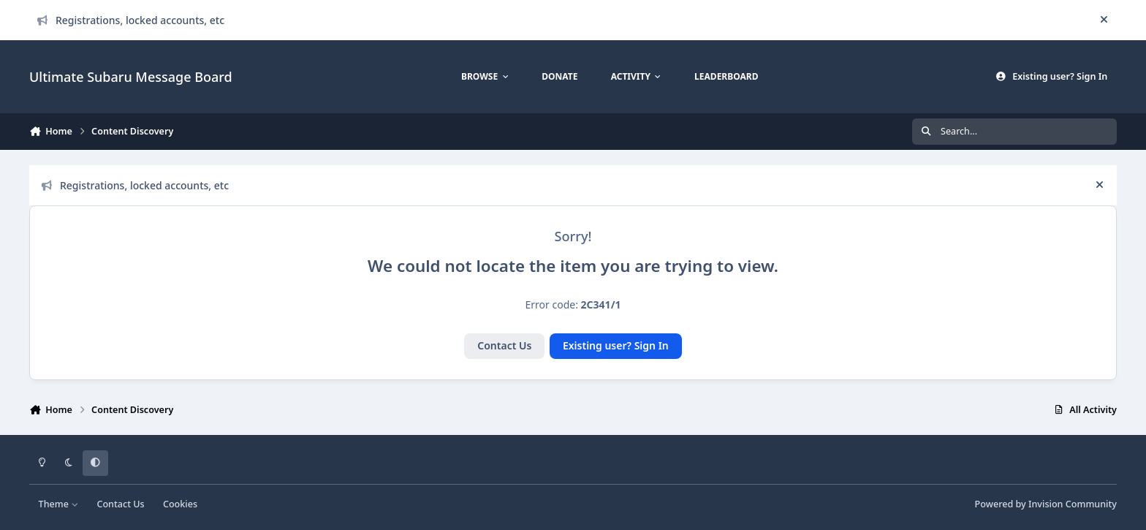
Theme (59, 504)
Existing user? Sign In (616, 345)
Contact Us (504, 345)
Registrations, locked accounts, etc (130, 20)
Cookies (180, 504)
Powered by (1046, 504)
